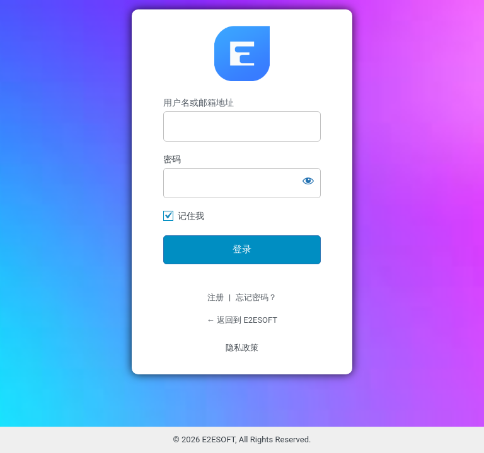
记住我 (191, 216)
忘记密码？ (256, 297)
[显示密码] (308, 180)
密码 (172, 159)
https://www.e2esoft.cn (242, 53)
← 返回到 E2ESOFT (242, 320)
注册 (215, 297)
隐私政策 (242, 347)
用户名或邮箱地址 (198, 103)
